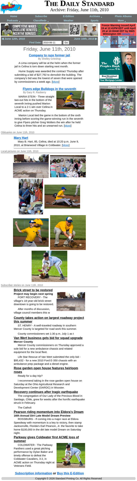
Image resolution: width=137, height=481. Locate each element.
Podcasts (14, 20)
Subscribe (41, 16)
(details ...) (127, 33)
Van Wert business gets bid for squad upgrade (48, 338)
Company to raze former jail (49, 55)
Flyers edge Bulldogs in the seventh (49, 89)
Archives (95, 16)
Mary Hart (21, 138)
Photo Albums (123, 16)
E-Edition (68, 16)
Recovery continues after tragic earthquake (46, 392)
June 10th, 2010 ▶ (85, 38)
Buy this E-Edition (70, 473)
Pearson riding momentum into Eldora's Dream (48, 412)
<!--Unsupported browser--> (117, 101)
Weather (68, 20)
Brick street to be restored (33, 290)
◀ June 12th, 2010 (13, 38)
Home (13, 16)
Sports (94, 20)
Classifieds (41, 20)
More (122, 20)
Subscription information (33, 473)
